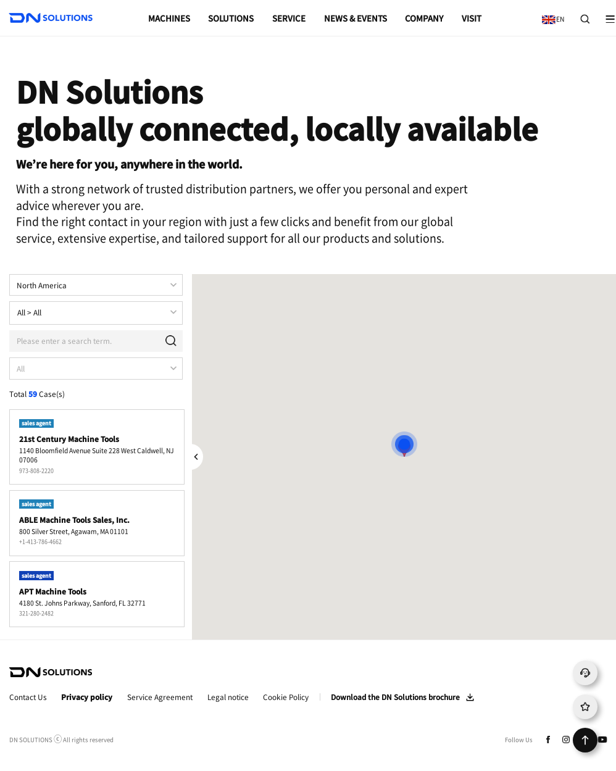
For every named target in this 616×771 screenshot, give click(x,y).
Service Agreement (160, 697)
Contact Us (28, 697)
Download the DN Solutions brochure (395, 696)
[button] (404, 443)
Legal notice (228, 697)
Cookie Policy (286, 697)
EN (550, 14)
